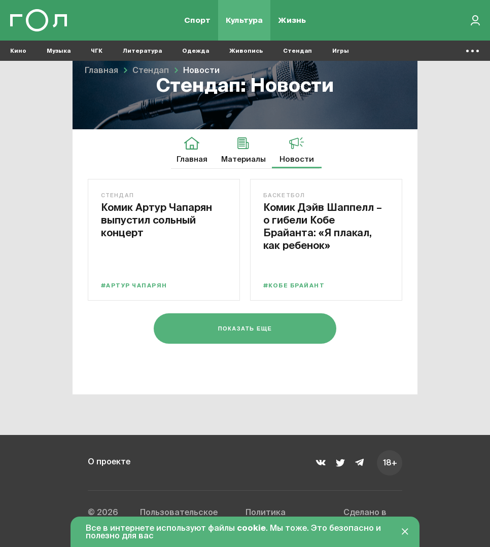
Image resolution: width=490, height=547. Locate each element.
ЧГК (96, 51)
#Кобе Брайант (294, 285)
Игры (340, 51)
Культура (244, 20)
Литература (142, 51)
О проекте (109, 462)
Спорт (197, 20)
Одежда (195, 51)
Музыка (59, 51)
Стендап (297, 51)
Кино (18, 51)
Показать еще (245, 328)
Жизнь (292, 20)
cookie (251, 529)
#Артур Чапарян (134, 285)
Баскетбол (284, 195)
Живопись (246, 51)
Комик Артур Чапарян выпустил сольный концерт (156, 219)
